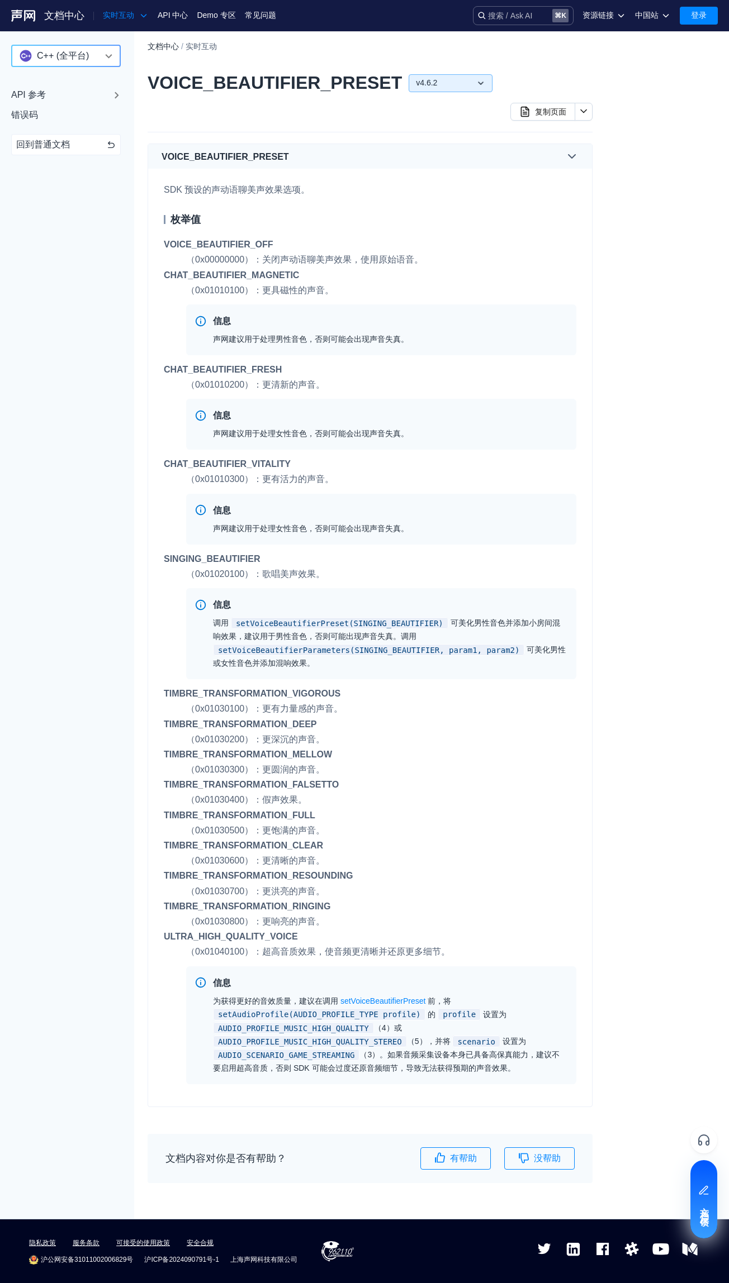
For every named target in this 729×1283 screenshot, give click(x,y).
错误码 (24, 115)
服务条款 (86, 1243)
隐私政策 (42, 1243)
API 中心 (173, 15)
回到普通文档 (66, 144)
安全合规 (200, 1243)
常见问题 (260, 15)
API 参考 (28, 94)
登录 (699, 15)
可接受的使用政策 (143, 1243)
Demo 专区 (216, 15)
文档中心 (64, 15)
